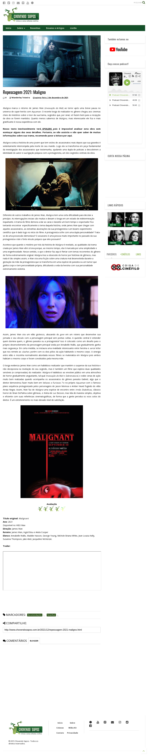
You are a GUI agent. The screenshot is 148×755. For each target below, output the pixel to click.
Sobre (21, 28)
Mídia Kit (73, 728)
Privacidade (72, 733)
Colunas (60, 728)
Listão (73, 28)
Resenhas (35, 28)
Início (8, 28)
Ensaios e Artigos (55, 28)
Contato (60, 733)
